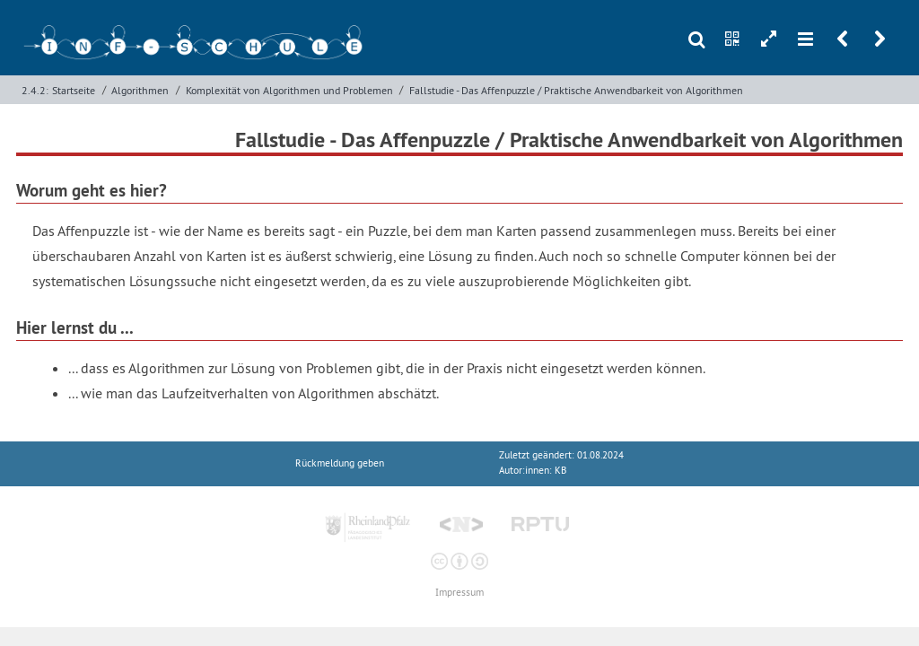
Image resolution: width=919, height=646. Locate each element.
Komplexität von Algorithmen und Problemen (289, 90)
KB (560, 470)
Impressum (459, 592)
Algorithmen (140, 90)
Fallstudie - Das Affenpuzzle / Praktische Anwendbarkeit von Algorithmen (576, 90)
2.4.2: (35, 90)
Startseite (73, 90)
